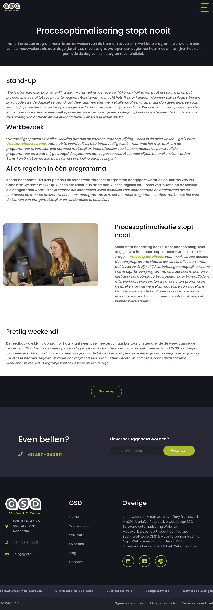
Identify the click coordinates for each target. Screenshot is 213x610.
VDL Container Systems (26, 143)
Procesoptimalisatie (147, 256)
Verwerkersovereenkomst (197, 603)
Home (74, 516)
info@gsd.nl (23, 554)
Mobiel (166, 546)
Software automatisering (142, 526)
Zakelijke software (137, 546)
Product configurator (173, 531)
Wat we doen (80, 525)
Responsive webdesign (167, 521)
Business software (119, 591)
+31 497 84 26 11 (26, 542)
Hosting (193, 536)
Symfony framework (182, 516)
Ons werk (76, 534)
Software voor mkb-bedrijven (21, 591)
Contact (76, 562)
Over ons (76, 543)
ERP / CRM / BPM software (143, 516)
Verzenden (179, 450)
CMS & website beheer (168, 536)
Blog (72, 553)
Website (170, 526)
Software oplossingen (197, 591)
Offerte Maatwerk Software (74, 591)
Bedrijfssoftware (135, 536)
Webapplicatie (185, 546)
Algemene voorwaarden (130, 603)
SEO (190, 521)
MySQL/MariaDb (135, 521)
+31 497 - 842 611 (45, 455)
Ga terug (106, 391)
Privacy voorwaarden (163, 603)
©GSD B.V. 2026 (10, 603)
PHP (179, 541)
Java (156, 546)
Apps (126, 541)
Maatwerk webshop (138, 531)
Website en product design (153, 541)
